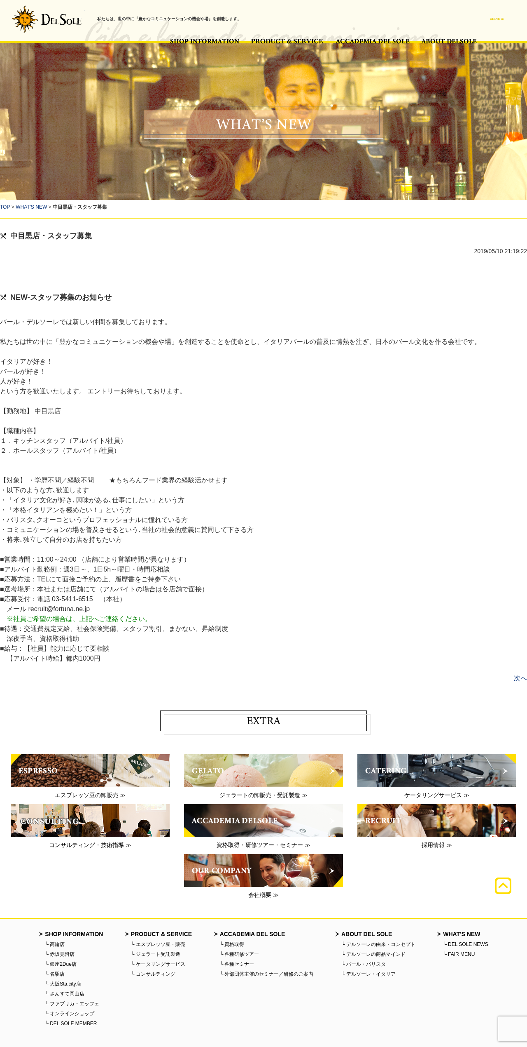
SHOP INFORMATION (204, 41)
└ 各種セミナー (237, 964)
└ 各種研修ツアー (239, 954)
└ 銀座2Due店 (61, 964)
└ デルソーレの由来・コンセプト (378, 944)
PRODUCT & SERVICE (287, 41)
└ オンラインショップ (69, 1013)
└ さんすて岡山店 (64, 994)
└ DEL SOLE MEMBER (71, 1023)
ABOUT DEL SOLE (449, 41)
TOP (5, 207)
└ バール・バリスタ (363, 964)
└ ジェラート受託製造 (155, 954)
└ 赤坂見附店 (60, 954)
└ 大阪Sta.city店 (63, 984)
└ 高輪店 (55, 944)
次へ (520, 678)
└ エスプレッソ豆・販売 (158, 944)
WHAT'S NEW (31, 207)
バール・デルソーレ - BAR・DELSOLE (46, 19)
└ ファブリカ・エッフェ (72, 1004)
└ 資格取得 (232, 944)
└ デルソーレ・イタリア (368, 974)
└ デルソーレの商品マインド (373, 954)
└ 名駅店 (55, 974)
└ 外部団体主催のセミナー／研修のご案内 (267, 974)
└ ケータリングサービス (158, 964)
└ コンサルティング (153, 974)
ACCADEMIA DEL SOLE (373, 41)
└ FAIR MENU (459, 954)
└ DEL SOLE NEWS (465, 944)
